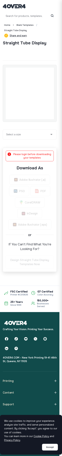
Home (7, 25)
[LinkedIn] (6, 348)
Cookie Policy (41, 436)
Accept (50, 447)
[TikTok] (16, 339)
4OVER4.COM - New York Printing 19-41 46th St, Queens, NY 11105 (30, 359)
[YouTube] (26, 339)
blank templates (25, 25)
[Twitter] (35, 339)
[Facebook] (6, 339)
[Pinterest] (16, 348)
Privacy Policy (12, 440)
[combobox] (6, 134)
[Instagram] (45, 339)
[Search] (52, 16)
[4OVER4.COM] (14, 6)
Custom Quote (15, 52)
